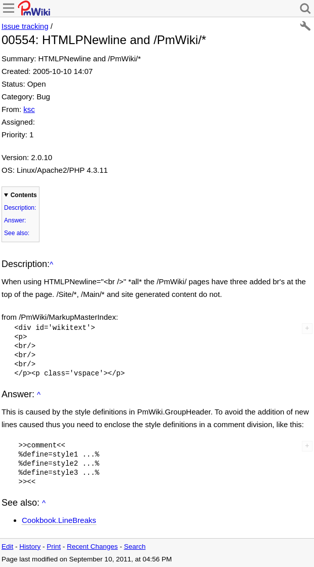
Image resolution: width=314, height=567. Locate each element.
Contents (24, 195)
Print (54, 546)
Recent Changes (92, 546)
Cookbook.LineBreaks (59, 520)
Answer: (15, 220)
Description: (20, 207)
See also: (16, 233)
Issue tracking (25, 26)
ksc (29, 109)
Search (135, 546)
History (30, 546)
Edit (7, 546)
